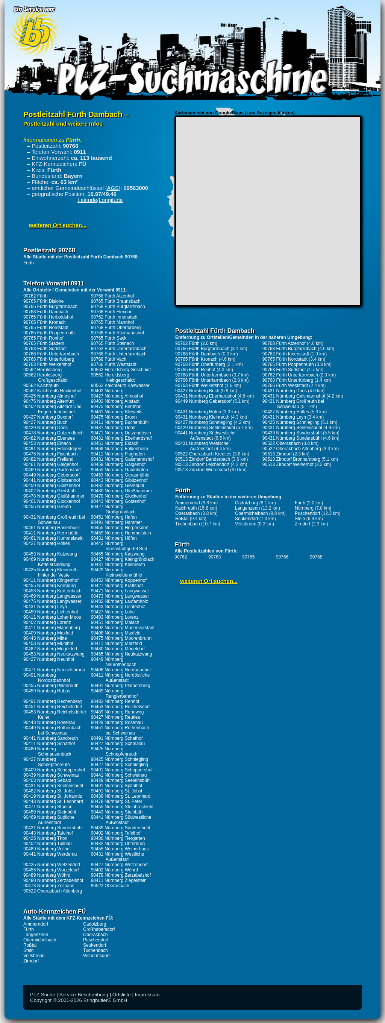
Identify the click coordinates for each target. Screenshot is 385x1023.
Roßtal (29, 945)
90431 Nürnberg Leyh (45, 606)
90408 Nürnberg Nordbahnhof (121, 669)
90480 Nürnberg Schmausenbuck (47, 751)
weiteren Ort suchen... (57, 225)
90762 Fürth (35, 296)
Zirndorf (31, 961)
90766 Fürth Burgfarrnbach (50, 306)
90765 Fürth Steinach (112, 343)
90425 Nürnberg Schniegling (119, 759)
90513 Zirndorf (277, 454)
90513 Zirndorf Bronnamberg (291, 459)
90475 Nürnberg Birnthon (116, 406)
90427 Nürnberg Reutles (115, 717)
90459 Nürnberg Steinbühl (49, 812)
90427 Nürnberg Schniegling (119, 764)
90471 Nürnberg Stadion (48, 806)
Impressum (147, 994)
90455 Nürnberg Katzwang (118, 554)
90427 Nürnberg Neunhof (48, 659)
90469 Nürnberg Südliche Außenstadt (48, 820)
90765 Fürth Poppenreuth (49, 332)
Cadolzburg (94, 924)
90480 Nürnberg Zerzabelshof (53, 880)
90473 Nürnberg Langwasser (120, 596)
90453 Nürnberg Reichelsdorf (120, 706)
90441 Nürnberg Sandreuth (50, 738)
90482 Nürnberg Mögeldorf (50, 648)
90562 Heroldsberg (42, 369)
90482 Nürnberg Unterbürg (118, 843)
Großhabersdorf (99, 929)
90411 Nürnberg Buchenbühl (120, 422)
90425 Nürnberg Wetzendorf (51, 864)
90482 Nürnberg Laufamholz (119, 601)
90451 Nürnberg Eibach (115, 443)
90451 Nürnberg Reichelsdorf (52, 706)
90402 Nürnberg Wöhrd (114, 870)
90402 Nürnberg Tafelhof (116, 833)
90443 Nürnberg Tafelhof (48, 833)
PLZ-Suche (42, 994)
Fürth (28, 263)
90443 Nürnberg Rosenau (49, 722)
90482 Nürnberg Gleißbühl (117, 485)
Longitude (111, 200)
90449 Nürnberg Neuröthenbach (113, 662)
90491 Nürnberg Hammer (116, 522)
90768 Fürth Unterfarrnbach (119, 354)
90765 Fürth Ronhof (43, 338)
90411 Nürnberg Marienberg (51, 627)
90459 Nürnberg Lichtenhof (50, 612)
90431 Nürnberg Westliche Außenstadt (117, 856)
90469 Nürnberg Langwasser (52, 596)
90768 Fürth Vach (109, 359)
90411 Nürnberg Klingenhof (51, 580)
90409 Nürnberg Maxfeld (48, 633)
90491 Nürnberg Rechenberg (52, 701)
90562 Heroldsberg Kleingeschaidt (113, 377)
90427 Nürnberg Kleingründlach (123, 559)
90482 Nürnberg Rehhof (115, 701)
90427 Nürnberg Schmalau (118, 743)
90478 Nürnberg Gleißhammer (54, 496)
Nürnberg (304, 508)
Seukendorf (94, 945)
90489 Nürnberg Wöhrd (46, 875)
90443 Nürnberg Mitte (45, 638)
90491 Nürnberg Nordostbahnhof (46, 677)
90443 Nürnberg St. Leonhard (53, 801)
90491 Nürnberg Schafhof (116, 738)
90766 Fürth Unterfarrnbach (51, 354)
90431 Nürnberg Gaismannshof (122, 459)
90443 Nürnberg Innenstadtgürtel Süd (119, 546)
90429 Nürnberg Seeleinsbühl (121, 780)
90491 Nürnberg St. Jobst (116, 791)
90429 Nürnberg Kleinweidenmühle (116, 572)
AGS (113, 188)
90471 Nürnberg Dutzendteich (121, 433)
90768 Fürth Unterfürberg (48, 359)
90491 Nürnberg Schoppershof (122, 770)
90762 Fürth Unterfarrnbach (119, 348)
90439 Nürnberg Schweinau (51, 775)
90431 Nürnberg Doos (113, 427)
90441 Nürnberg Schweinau (119, 775)
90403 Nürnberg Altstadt (115, 401)
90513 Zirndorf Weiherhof (288, 464)
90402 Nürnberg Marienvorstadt (123, 627)
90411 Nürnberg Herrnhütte (51, 533)
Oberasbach (95, 934)
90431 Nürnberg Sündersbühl (52, 827)
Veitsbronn (34, 955)
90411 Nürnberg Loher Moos (52, 617)
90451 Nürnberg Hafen (114, 517)
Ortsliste (121, 994)
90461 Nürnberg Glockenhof (51, 501)
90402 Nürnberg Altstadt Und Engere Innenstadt (52, 409)
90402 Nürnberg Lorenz (47, 622)
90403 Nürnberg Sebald (47, 780)
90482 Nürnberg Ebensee (49, 438)
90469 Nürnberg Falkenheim (119, 448)
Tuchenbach (95, 950)
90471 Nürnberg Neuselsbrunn (54, 669)
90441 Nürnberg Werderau (50, 854)
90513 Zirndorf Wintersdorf (202, 469)
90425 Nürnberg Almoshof (49, 396)
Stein (28, 950)
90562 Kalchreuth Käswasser (120, 385)
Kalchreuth (186, 508)
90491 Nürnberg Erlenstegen (52, 448)
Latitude (87, 200)
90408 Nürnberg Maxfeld (116, 633)
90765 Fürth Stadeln (43, 343)
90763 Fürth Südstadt (45, 348)
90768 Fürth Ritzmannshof (117, 332)
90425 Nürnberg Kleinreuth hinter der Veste (50, 572)
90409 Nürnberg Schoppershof (54, 770)
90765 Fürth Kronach (44, 322)
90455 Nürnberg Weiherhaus (120, 848)
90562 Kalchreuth (41, 385)
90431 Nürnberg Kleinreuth (118, 564)
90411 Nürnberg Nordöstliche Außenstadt (120, 677)
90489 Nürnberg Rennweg (117, 712)
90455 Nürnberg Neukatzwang (121, 654)
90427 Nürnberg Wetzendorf (119, 864)
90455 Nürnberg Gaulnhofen (119, 469)
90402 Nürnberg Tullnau (47, 843)
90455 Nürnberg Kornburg (49, 585)
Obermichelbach (39, 940)
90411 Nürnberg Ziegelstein (119, 880)
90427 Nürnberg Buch (45, 422)
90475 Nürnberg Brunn (114, 417)
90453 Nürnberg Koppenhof (119, 580)
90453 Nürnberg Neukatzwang (54, 654)
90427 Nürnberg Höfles (46, 543)
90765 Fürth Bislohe (43, 301)
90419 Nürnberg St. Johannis (52, 796)
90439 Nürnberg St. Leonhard (121, 796)
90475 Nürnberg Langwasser (52, 601)
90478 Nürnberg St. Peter (116, 801)
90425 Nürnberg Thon (45, 838)
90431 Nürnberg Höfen (114, 538)
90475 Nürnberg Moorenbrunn (121, 638)
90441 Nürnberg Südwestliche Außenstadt (121, 820)
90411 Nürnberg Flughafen (118, 454)
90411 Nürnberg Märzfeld (116, 643)
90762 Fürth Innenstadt (114, 317)
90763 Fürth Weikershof (47, 364)
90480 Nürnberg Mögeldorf (118, 648)
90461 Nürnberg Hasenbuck (51, 527)
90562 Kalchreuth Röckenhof (52, 390)
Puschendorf (95, 940)
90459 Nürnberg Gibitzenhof (51, 485)
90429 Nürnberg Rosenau (117, 722)
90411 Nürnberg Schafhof (49, 743)
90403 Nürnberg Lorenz (115, 617)
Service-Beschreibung (83, 994)
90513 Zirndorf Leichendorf (202, 464)
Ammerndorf (35, 924)
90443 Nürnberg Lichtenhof (118, 606)
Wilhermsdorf (96, 955)
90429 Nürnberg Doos (45, 427)
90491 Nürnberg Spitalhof (116, 785)
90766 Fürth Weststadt (113, 364)
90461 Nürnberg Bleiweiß (116, 411)
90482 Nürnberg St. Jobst (49, 791)
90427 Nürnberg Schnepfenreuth (46, 762)
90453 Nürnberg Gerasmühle (120, 475)
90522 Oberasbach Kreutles (203, 454)
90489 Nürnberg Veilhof (47, 848)
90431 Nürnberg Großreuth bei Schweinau (54, 520)
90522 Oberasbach (110, 885)
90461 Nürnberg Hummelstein (53, 538)
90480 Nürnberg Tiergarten (118, 838)
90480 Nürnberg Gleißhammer (121, 490)
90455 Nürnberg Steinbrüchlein (122, 806)
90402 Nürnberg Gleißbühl (49, 490)
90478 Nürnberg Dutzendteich (53, 433)
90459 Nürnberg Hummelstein (121, 533)
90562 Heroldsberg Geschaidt (121, 369)
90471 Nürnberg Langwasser (120, 590)
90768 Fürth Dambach (45, 311)
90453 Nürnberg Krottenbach (52, 590)
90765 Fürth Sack (109, 338)
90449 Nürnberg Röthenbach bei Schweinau (52, 730)
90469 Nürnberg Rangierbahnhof (114, 693)
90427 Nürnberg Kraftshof (117, 585)
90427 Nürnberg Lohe (113, 612)
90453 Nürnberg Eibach (47, 443)
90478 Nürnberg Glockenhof (119, 496)
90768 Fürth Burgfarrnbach (118, 306)
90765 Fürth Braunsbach (116, 301)
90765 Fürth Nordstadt (45, 327)
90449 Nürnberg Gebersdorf (51, 475)
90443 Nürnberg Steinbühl (117, 812)
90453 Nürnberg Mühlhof (48, 643)
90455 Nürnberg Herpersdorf (120, 527)
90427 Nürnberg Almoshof (117, 396)
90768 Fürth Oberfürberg (116, 327)
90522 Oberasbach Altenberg (52, 891)
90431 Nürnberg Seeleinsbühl (53, 785)
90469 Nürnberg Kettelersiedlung (46, 562)
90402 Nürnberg (107, 390)
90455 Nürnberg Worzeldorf (51, 870)
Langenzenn (35, 934)
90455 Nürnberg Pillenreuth (51, 685)
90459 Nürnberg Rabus (46, 691)
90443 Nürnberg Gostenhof (118, 501)
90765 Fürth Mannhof (112, 322)
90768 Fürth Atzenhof (112, 296)
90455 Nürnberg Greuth (47, 506)
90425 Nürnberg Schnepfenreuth (114, 751)
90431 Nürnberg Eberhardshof (121, 438)
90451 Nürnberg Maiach (115, 622)
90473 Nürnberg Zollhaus (48, 885)
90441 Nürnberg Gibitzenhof (51, 480)
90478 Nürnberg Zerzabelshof (121, 875)
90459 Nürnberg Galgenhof (118, 464)
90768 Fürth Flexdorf (112, 311)
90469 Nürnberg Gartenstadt (52, 469)
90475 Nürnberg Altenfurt (48, 401)
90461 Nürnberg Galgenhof (50, 464)
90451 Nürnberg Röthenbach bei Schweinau (120, 730)
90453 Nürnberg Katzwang (50, 554)
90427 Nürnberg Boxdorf (48, 417)
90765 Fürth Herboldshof (48, 317)
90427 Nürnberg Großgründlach (113, 509)
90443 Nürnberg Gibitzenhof (119, 480)
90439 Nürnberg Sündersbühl (120, 827)
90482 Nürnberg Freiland (48, 459)
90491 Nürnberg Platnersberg (120, 685)
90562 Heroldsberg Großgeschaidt (45, 377)
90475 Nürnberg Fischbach (50, 454)
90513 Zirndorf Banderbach (202, 459)
